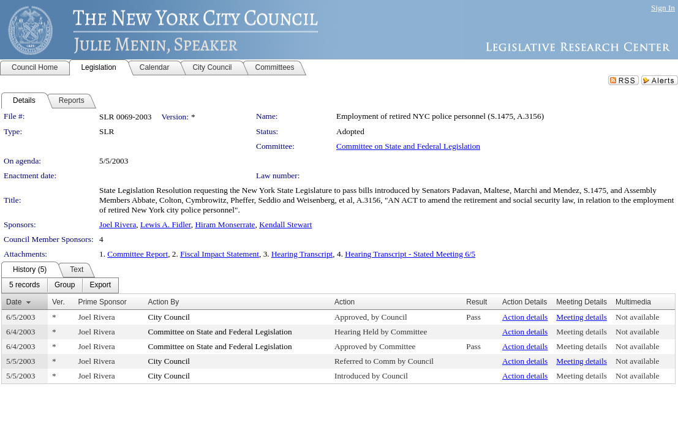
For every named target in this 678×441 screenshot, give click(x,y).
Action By (163, 302)
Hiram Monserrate (225, 224)
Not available (637, 317)
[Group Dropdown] (64, 285)
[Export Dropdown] (100, 285)
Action (344, 302)
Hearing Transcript (302, 253)
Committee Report (137, 253)
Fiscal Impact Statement (219, 253)
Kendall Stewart (285, 224)
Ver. (58, 302)
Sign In (663, 7)
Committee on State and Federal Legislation (408, 146)
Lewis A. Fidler (165, 224)
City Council (169, 317)
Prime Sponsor (102, 302)
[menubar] (60, 285)
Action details (525, 317)
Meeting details (581, 317)
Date (13, 302)
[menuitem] (24, 285)
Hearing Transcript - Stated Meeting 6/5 (410, 253)
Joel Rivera (117, 224)
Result (476, 302)
